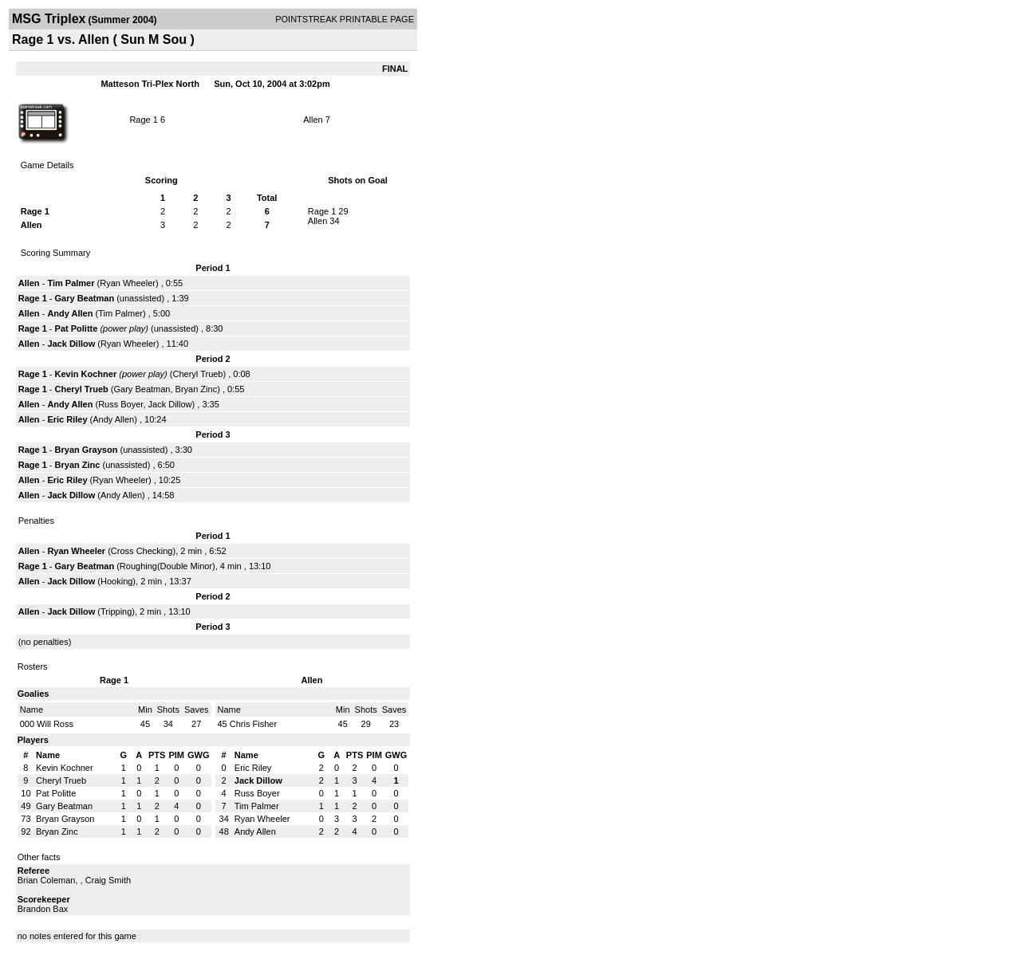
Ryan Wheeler (128, 283)
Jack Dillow (71, 343)
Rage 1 (143, 119)
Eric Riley (67, 419)
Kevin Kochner (86, 374)
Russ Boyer (120, 404)
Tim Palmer (70, 283)
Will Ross (55, 724)
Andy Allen (70, 313)
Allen (312, 119)
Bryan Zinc (196, 389)
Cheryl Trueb (198, 374)
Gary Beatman (85, 298)
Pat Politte (76, 328)
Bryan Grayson (86, 449)
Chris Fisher (253, 724)
